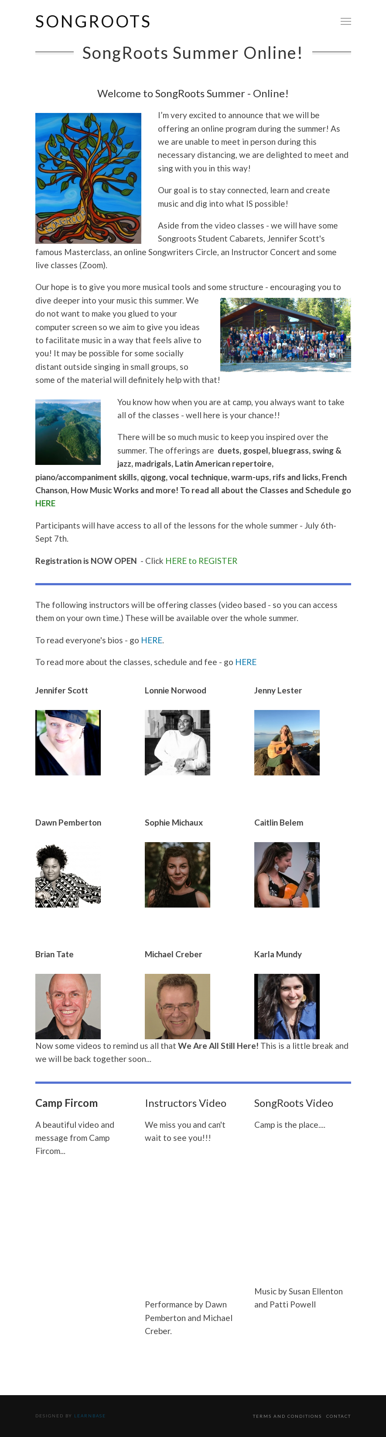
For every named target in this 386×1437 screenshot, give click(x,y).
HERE (45, 503)
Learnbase (90, 1415)
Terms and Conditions (287, 1416)
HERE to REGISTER (201, 561)
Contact (338, 1416)
